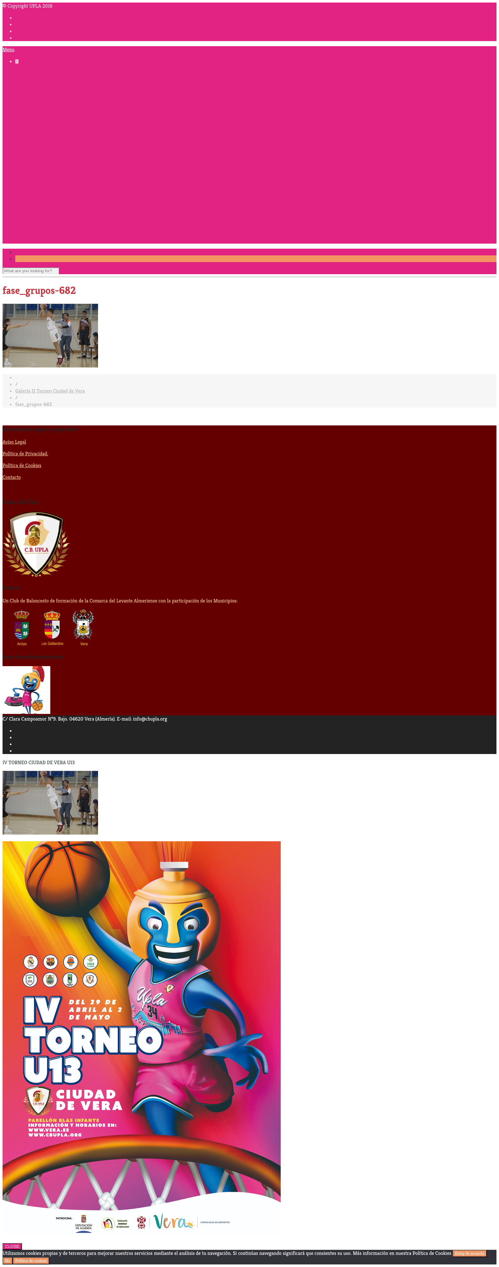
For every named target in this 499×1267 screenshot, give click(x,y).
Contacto (12, 477)
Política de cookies (31, 1260)
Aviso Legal (14, 441)
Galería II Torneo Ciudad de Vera (50, 391)
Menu (8, 49)
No (7, 1260)
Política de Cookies (22, 465)
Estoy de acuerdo (469, 1253)
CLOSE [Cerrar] (12, 1246)
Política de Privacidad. (25, 453)
